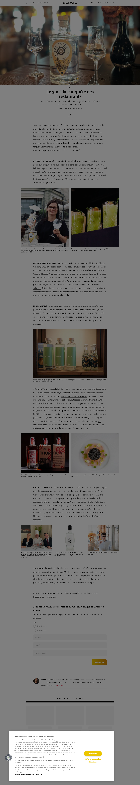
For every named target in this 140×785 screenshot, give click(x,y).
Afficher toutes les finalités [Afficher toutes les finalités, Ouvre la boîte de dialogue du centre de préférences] (93, 760)
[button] (8, 757)
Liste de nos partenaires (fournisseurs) (28, 774)
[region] (61, 756)
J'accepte (93, 754)
